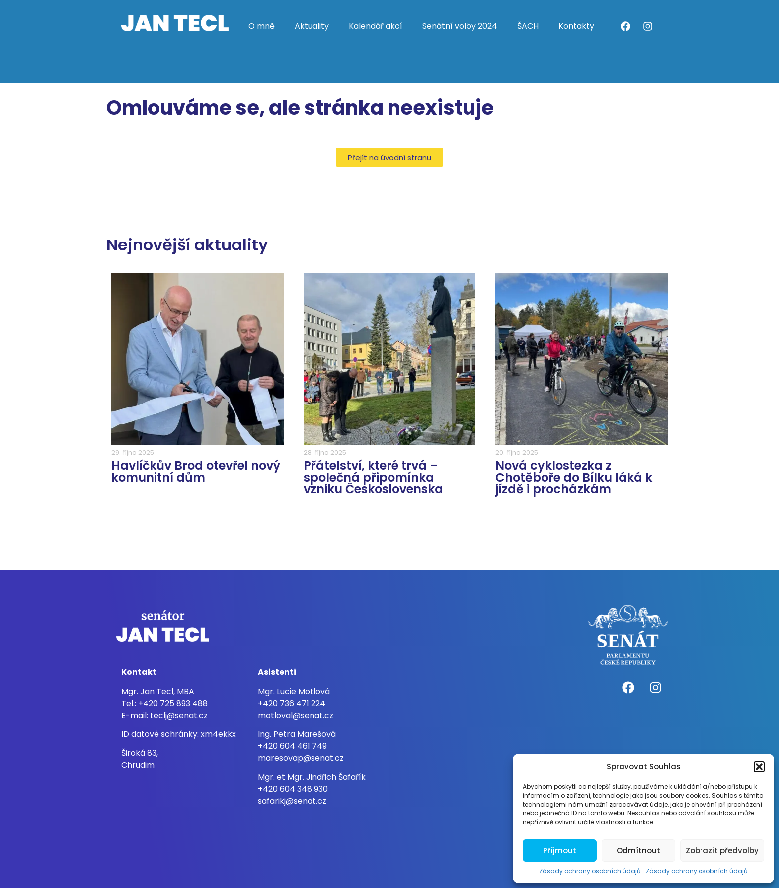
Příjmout (559, 850)
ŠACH (528, 26)
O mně (261, 26)
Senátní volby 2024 (459, 26)
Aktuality (312, 26)
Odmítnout (638, 850)
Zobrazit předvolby (722, 850)
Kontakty (576, 26)
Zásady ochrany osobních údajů (590, 871)
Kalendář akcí (375, 26)
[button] (759, 767)
